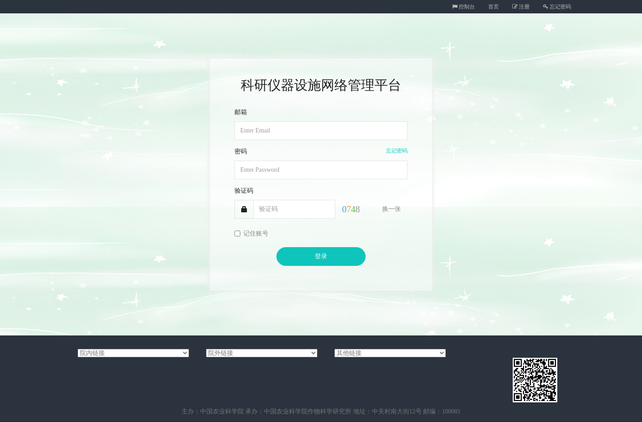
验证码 (244, 190)
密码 (241, 151)
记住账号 (251, 233)
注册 (521, 7)
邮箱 (241, 112)
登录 (321, 256)
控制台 (463, 7)
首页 (493, 7)
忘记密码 (557, 7)
